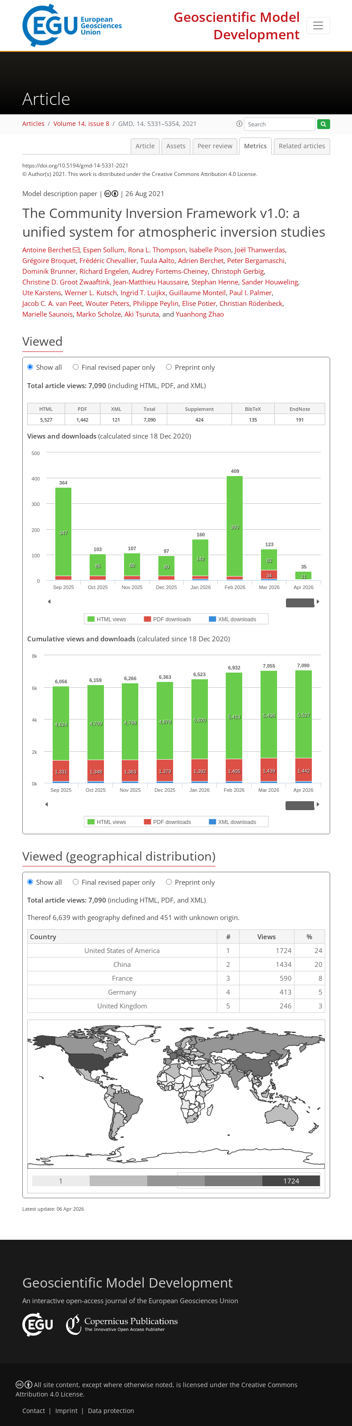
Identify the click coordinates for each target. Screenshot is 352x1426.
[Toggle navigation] (318, 25)
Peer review (215, 146)
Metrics (255, 146)
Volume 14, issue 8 (81, 124)
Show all (44, 367)
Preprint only (190, 367)
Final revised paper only (114, 367)
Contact (33, 1411)
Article (145, 146)
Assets (176, 146)
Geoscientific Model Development (237, 25)
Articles (33, 124)
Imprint (66, 1411)
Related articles (302, 146)
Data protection (111, 1411)
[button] (239, 124)
